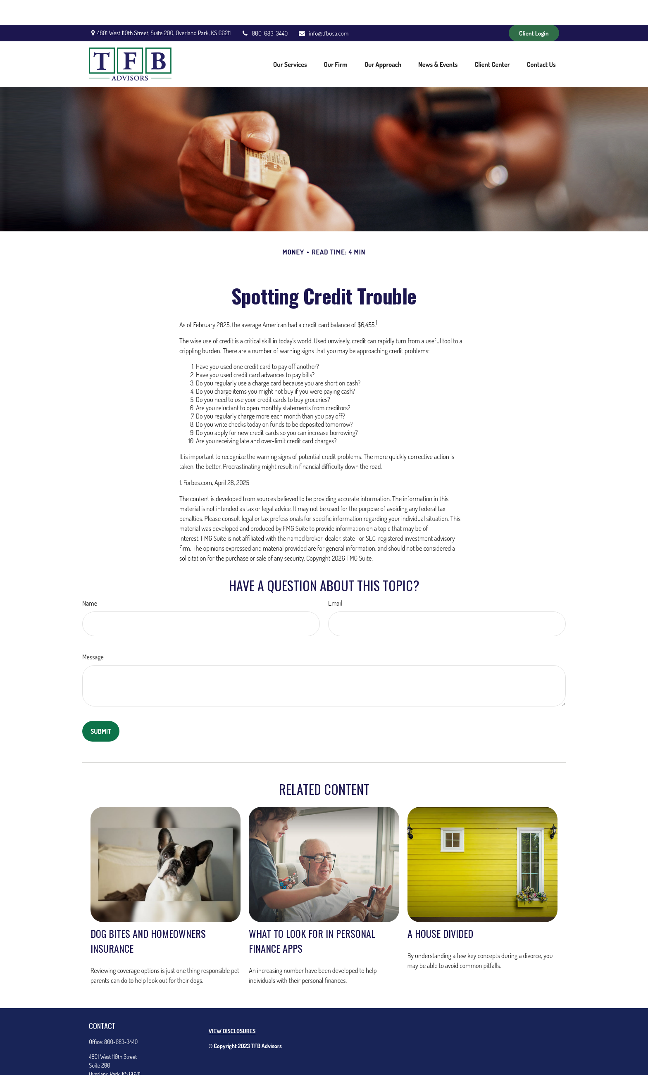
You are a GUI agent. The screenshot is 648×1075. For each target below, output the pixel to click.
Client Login (534, 8)
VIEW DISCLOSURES (232, 1006)
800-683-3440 (264, 8)
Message (93, 632)
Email (335, 578)
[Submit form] (100, 706)
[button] (290, 39)
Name (89, 578)
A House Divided (440, 908)
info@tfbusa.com (323, 8)
